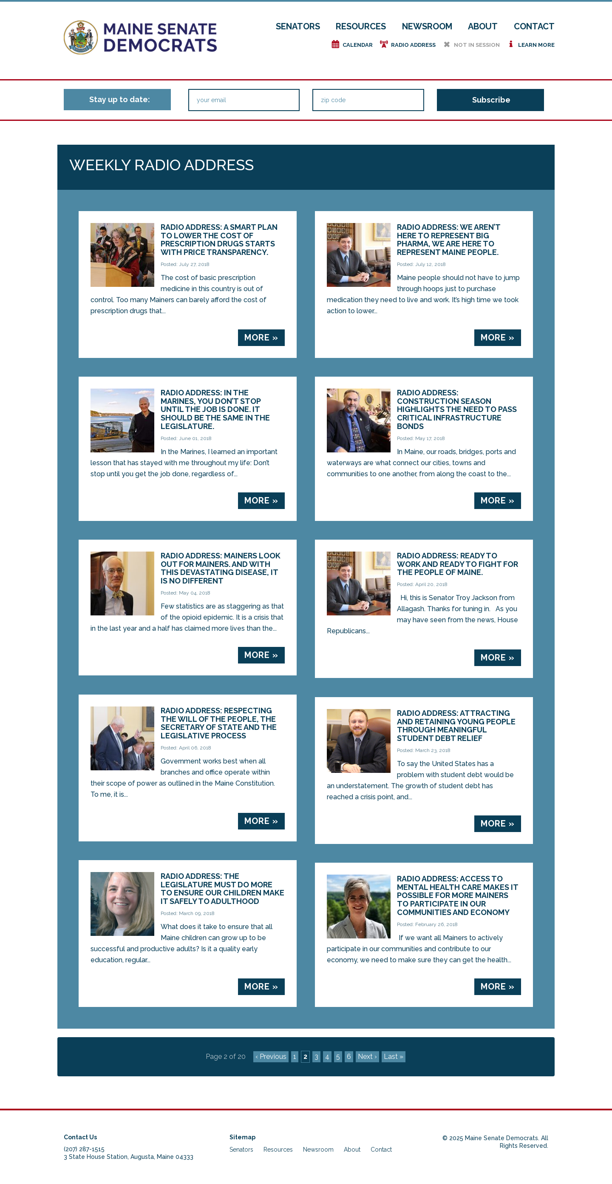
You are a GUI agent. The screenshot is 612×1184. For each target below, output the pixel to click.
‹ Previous (270, 1056)
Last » (393, 1056)
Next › (367, 1056)
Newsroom (427, 26)
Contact (534, 26)
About (483, 26)
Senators (298, 26)
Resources (361, 26)
